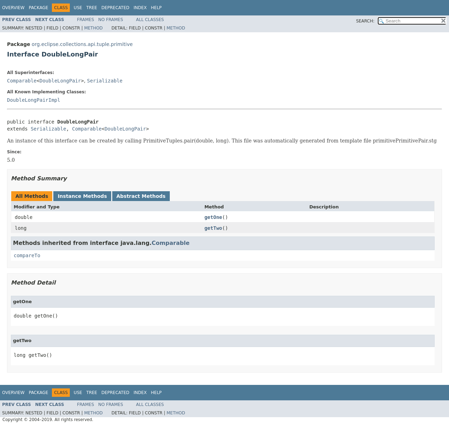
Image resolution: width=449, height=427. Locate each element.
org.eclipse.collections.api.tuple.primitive (82, 44)
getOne (213, 217)
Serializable (104, 81)
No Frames (110, 19)
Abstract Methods (141, 196)
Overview (13, 7)
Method (93, 28)
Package (38, 7)
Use (78, 7)
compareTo (27, 255)
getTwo (213, 228)
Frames (85, 19)
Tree (91, 7)
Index (140, 7)
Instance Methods (82, 196)
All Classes (150, 19)
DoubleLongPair (60, 81)
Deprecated (115, 7)
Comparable (21, 81)
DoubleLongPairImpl (33, 100)
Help (156, 7)
